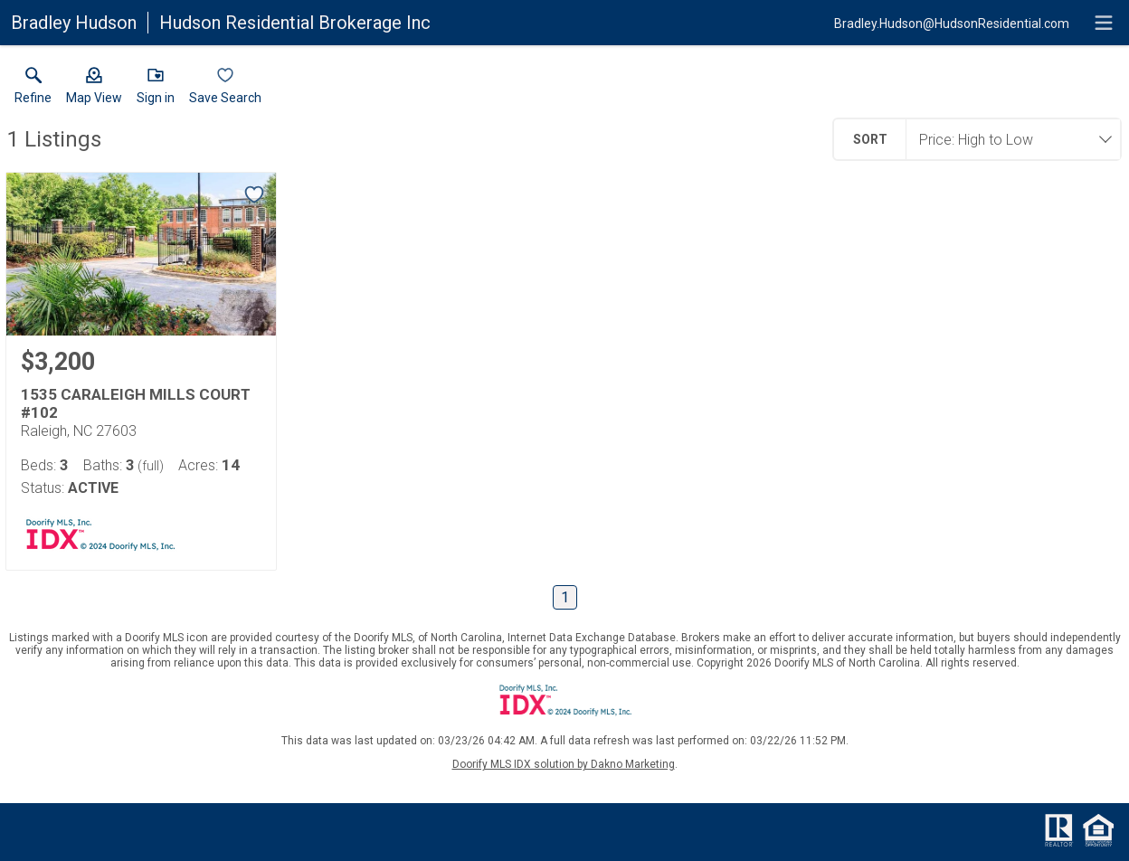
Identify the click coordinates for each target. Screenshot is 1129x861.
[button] (94, 89)
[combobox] (1007, 139)
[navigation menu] (1103, 22)
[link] (33, 89)
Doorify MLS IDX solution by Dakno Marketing (563, 764)
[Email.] (951, 22)
